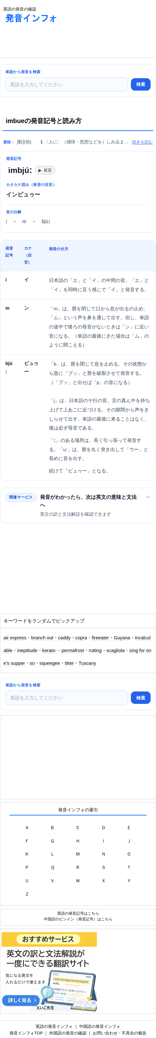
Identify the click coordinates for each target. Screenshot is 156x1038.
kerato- (49, 650)
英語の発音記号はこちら (78, 913)
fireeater (100, 637)
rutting (95, 650)
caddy (64, 637)
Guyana (122, 637)
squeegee (49, 663)
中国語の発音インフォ (99, 1026)
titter (69, 663)
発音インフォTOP (26, 1033)
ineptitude (27, 650)
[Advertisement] (51, 42)
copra (81, 637)
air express (14, 637)
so (32, 663)
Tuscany (87, 663)
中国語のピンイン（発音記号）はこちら (78, 919)
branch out (42, 637)
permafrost (73, 650)
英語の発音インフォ (54, 1026)
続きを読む (142, 142)
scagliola (115, 650)
